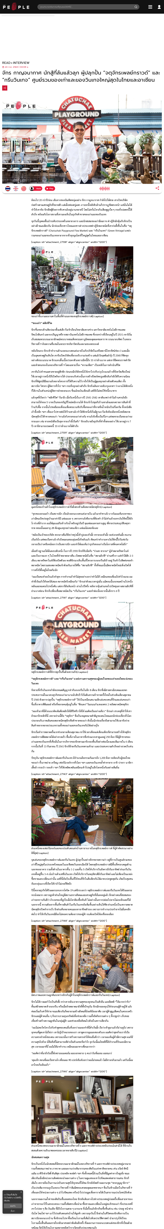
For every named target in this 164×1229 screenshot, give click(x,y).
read (6, 63)
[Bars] (150, 7)
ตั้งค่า (13, 1211)
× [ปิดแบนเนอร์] (21, 1192)
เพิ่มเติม (7, 1201)
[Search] (135, 6)
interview (21, 63)
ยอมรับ (13, 1206)
